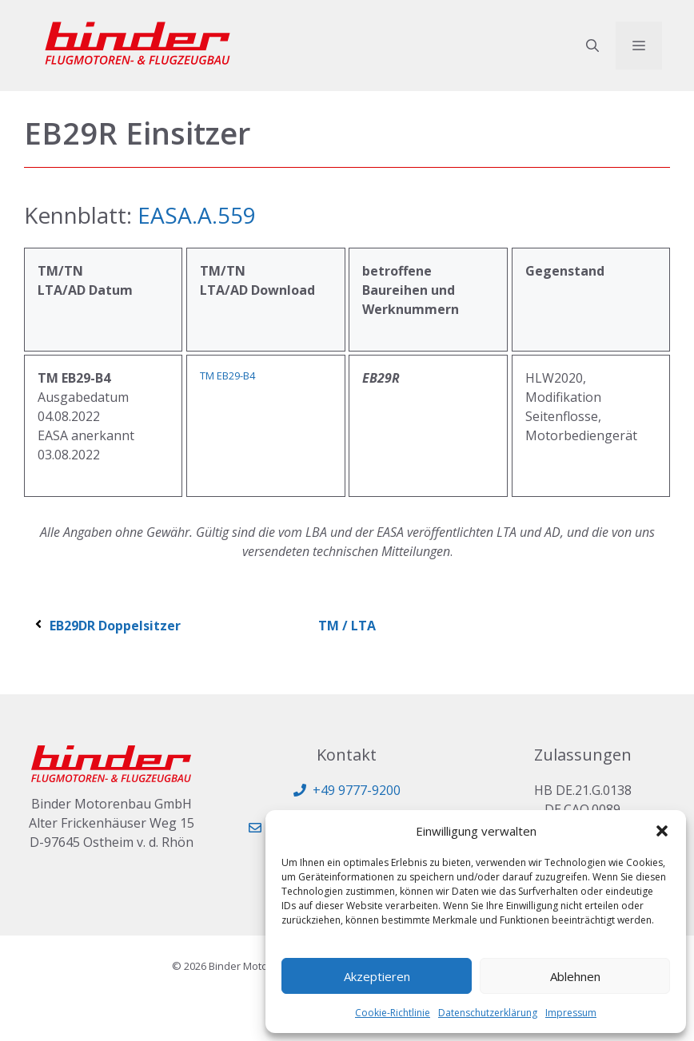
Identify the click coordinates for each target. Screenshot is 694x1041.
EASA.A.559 (194, 215)
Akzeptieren (377, 976)
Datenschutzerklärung (487, 1012)
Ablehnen (575, 976)
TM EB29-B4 (227, 375)
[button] (662, 831)
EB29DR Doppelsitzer (106, 625)
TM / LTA (347, 625)
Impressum (570, 1012)
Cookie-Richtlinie (392, 1012)
